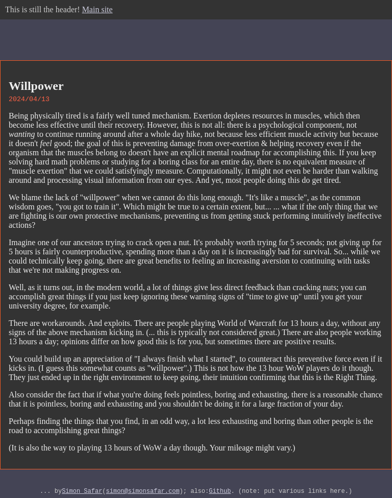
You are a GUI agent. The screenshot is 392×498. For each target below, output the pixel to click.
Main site (97, 9)
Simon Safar (82, 493)
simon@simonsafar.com (143, 493)
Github (220, 493)
